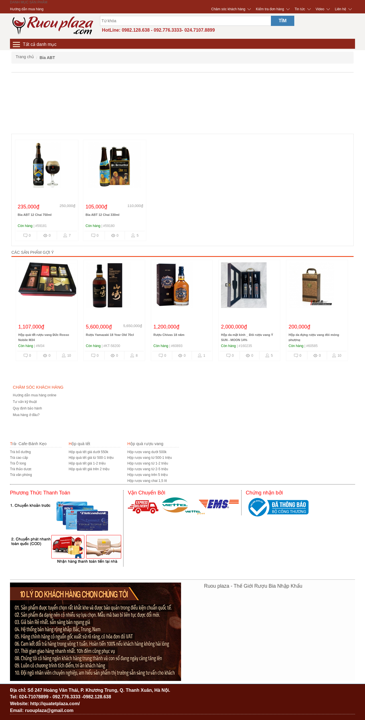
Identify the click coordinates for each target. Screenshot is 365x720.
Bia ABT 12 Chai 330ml (102, 214)
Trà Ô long (18, 463)
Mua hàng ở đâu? (26, 415)
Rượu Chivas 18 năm (168, 334)
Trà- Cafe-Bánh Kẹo (28, 443)
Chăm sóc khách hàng (228, 9)
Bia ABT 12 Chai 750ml (35, 214)
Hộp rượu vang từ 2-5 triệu (147, 469)
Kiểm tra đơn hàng (270, 9)
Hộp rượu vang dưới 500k (147, 452)
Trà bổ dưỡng (20, 452)
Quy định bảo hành (27, 408)
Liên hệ (340, 9)
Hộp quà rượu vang (145, 443)
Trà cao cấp (19, 458)
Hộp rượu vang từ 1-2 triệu (147, 463)
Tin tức (300, 9)
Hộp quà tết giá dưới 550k (88, 452)
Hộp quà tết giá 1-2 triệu (87, 463)
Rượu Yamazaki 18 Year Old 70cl (110, 334)
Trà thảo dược (21, 469)
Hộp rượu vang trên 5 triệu (147, 475)
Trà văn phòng (21, 475)
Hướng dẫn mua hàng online (34, 395)
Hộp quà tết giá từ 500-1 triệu (91, 458)
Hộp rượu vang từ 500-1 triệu (149, 458)
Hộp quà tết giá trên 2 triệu (89, 469)
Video (320, 9)
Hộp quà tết (79, 443)
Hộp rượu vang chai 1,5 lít (147, 481)
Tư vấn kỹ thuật (25, 402)
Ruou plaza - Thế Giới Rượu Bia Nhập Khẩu (253, 586)
